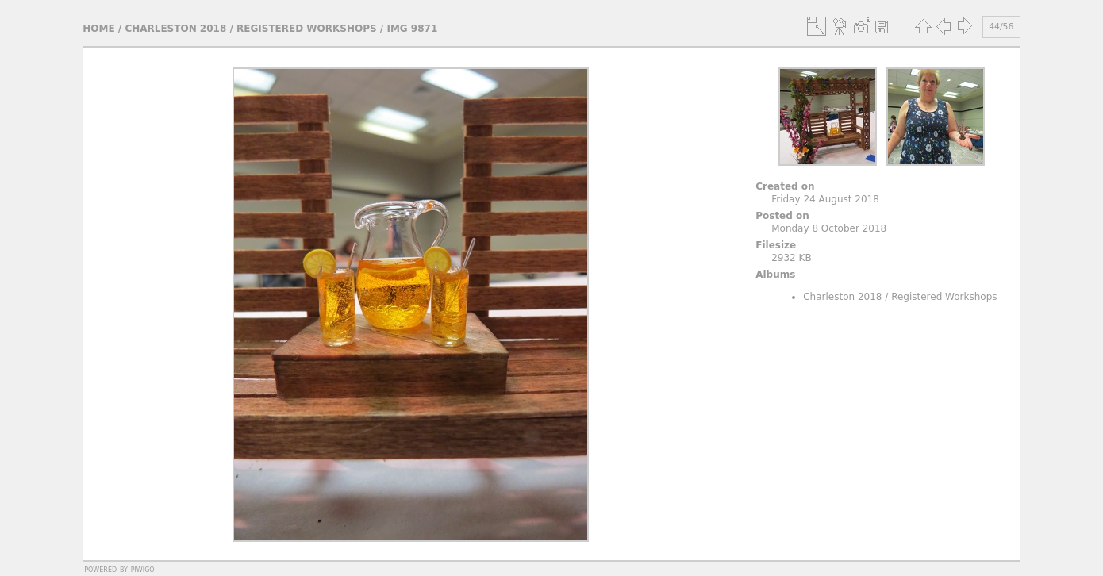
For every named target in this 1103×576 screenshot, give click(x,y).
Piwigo (143, 568)
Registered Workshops (306, 28)
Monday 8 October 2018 (828, 228)
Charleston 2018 (175, 28)
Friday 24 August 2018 (825, 199)
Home (98, 28)
